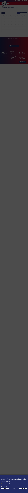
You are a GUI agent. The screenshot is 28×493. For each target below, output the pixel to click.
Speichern (14, 488)
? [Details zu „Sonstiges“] (6, 486)
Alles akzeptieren (22, 488)
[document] (14, 479)
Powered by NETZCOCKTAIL (14, 492)
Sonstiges (4, 486)
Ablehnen (5, 488)
